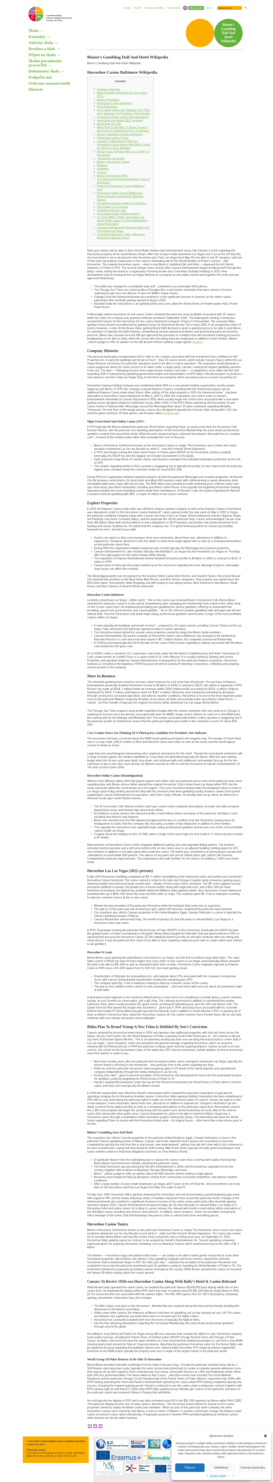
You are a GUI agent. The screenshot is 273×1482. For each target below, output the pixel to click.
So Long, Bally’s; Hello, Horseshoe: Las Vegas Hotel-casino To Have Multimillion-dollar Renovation (122, 220)
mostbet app (171, 413)
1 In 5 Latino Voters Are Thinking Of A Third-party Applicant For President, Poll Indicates (123, 111)
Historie (35, 89)
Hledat (246, 8)
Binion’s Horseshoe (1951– (113, 175)
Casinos (102, 172)
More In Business (107, 106)
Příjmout (190, 1467)
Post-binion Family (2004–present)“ (118, 213)
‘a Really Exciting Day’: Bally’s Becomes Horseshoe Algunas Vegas (121, 236)
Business (102, 165)
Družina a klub (41, 48)
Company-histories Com (111, 210)
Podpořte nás (40, 77)
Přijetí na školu (42, 54)
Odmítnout (221, 1467)
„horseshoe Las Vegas (110, 158)
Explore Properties (108, 99)
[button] (265, 1436)
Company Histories (108, 89)
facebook (185, 8)
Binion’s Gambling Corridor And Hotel (120, 134)
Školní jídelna (174, 7)
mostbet (197, 342)
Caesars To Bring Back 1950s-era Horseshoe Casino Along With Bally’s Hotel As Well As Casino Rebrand (123, 144)
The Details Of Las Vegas (112, 206)
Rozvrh (137, 7)
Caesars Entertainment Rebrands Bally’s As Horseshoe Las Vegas (123, 229)
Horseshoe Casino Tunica (112, 137)
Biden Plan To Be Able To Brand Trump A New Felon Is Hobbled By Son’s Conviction (123, 129)
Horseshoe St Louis (109, 123)
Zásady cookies (218, 1475)
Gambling (103, 168)
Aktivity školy (40, 42)
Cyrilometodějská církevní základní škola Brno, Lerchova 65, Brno (59, 17)
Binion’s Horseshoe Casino (113, 161)
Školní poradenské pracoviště (44, 62)
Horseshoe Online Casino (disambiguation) (123, 117)
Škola (33, 30)
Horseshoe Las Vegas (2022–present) (120, 120)
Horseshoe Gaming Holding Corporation (122, 203)
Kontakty (36, 36)
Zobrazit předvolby (252, 1467)
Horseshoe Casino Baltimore (114, 103)
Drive (208, 7)
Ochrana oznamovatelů (49, 83)
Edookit (127, 7)
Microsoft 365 (196, 8)
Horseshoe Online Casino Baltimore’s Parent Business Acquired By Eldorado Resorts (120, 196)
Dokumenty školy (44, 71)
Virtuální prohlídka (154, 7)
